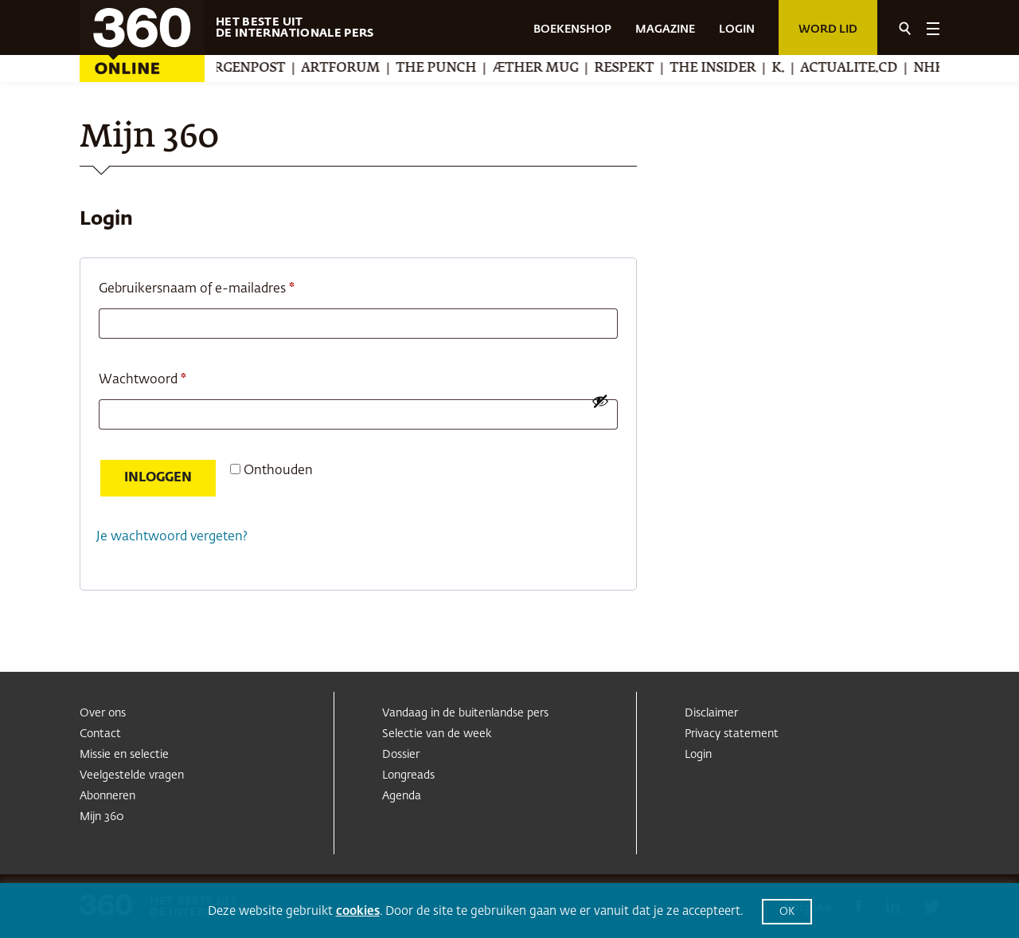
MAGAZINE (665, 29)
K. (795, 68)
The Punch (453, 68)
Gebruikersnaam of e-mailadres (217, 286)
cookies (358, 911)
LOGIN (737, 29)
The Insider (730, 68)
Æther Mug (552, 68)
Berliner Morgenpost (220, 68)
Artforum (357, 68)
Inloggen (158, 478)
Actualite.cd (866, 68)
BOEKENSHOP (572, 29)
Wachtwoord (163, 377)
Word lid (827, 29)
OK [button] (787, 912)
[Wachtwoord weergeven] (600, 401)
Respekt (641, 68)
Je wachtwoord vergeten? (172, 537)
